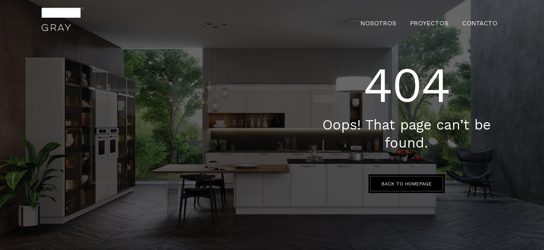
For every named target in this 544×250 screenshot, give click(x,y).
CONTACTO (484, 19)
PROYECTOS (442, 19)
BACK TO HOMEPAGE (406, 183)
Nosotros (401, 19)
